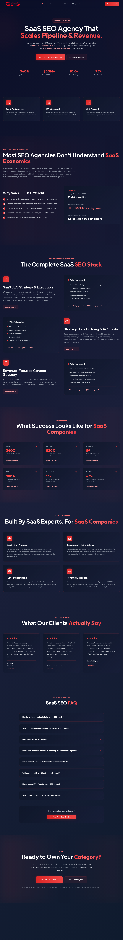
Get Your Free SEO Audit (50, 59)
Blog (74, 4)
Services (54, 4)
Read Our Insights (75, 880)
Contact (82, 4)
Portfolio (65, 4)
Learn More (10, 307)
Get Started (112, 4)
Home (44, 4)
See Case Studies (77, 59)
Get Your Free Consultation (61, 820)
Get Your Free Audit (49, 880)
